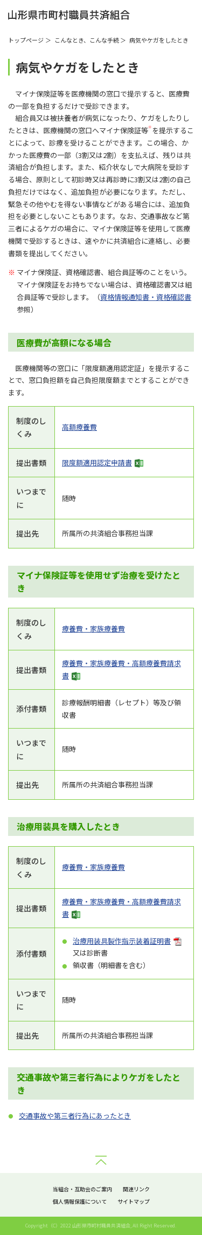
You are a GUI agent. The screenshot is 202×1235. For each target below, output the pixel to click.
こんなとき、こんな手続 (86, 40)
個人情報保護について (80, 1201)
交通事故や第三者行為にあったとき (75, 1115)
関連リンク (136, 1189)
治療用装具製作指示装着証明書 (122, 941)
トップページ (26, 40)
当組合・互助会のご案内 (82, 1189)
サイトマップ (133, 1201)
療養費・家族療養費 (93, 628)
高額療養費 (79, 427)
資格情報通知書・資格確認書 (145, 297)
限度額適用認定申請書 (97, 462)
